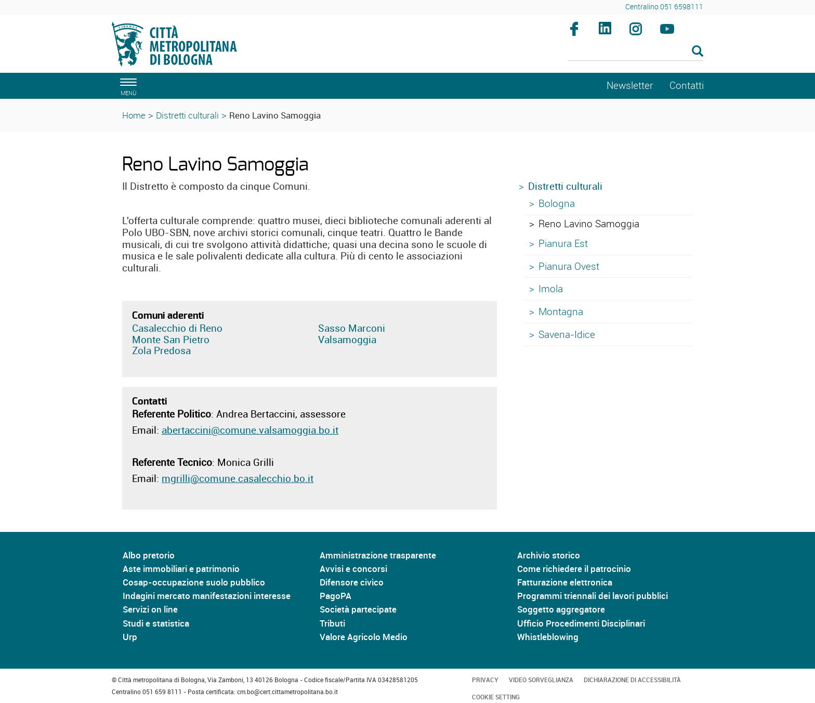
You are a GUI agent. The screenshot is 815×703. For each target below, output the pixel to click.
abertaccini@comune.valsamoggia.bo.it (250, 430)
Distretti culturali (187, 115)
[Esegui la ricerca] (697, 51)
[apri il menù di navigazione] (127, 85)
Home (134, 115)
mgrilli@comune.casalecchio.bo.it (237, 478)
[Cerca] (636, 52)
